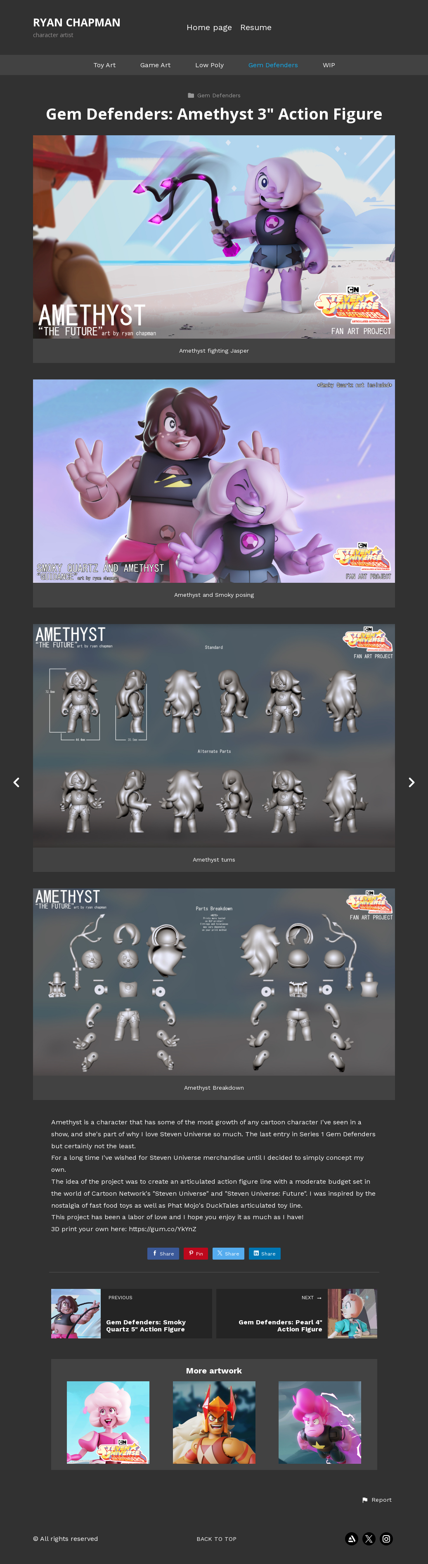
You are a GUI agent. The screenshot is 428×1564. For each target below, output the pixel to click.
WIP (329, 65)
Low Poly (209, 65)
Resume (256, 27)
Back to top (216, 1539)
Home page (209, 27)
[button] (376, 1500)
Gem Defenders (273, 65)
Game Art (155, 65)
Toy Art (104, 65)
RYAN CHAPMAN (77, 22)
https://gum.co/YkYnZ (162, 1229)
